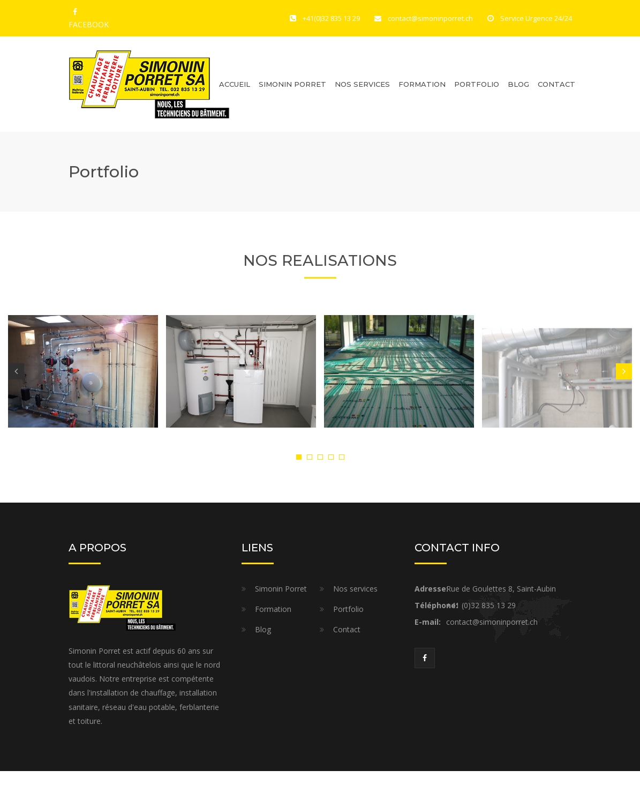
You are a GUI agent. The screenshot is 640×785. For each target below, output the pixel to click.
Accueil (234, 84)
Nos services (355, 589)
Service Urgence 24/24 (536, 18)
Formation (422, 84)
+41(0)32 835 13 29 (331, 18)
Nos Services (362, 84)
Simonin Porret (292, 84)
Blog (518, 84)
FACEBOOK (75, 13)
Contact (556, 84)
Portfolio (476, 84)
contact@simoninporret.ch (430, 18)
